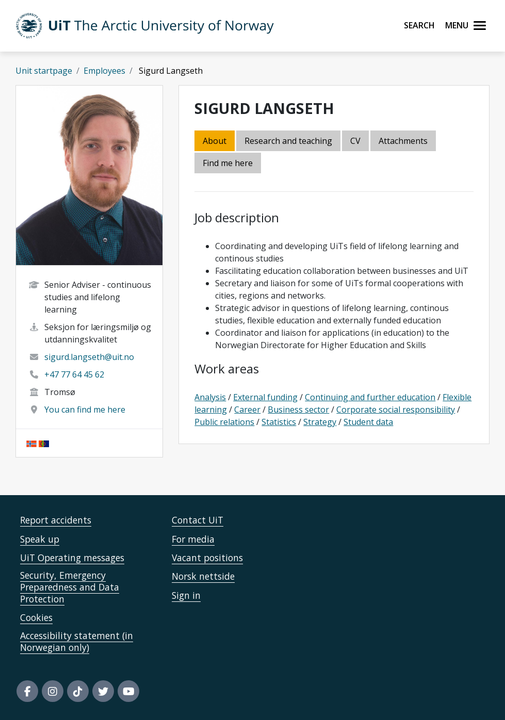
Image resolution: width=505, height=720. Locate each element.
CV (355, 140)
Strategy (319, 422)
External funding (265, 397)
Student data (368, 422)
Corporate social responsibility (395, 409)
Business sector (298, 409)
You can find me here (84, 409)
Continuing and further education (370, 397)
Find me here (228, 163)
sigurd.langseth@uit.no (89, 357)
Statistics (279, 422)
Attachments (403, 140)
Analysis (210, 397)
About (214, 140)
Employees (104, 70)
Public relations (224, 422)
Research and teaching (288, 140)
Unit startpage (43, 70)
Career (247, 409)
